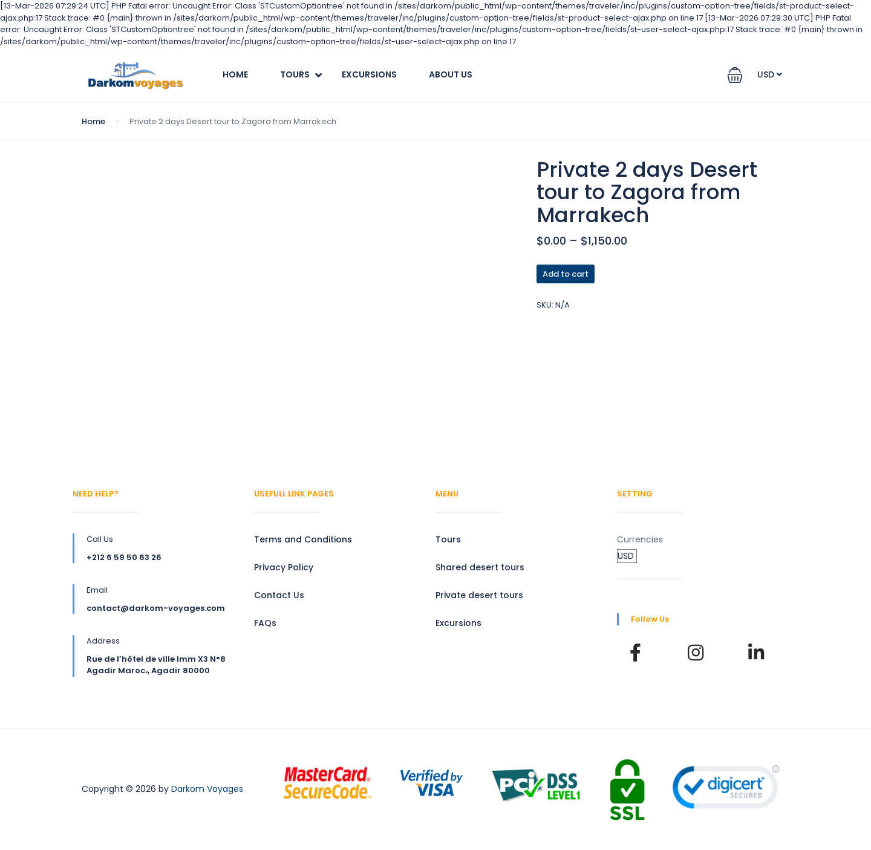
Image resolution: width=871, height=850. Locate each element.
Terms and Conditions (303, 539)
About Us (450, 74)
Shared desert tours (480, 567)
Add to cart (566, 274)
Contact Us (279, 595)
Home (235, 74)
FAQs (265, 623)
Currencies (640, 539)
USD (769, 74)
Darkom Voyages (207, 789)
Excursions (369, 74)
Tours (295, 74)
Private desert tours (479, 595)
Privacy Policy (283, 567)
